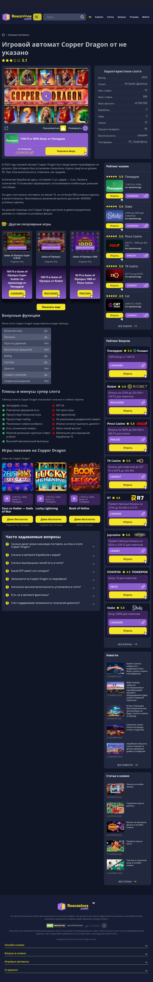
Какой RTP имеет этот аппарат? (30, 570)
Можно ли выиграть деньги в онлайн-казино (136, 824)
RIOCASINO (51, 292)
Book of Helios (79, 507)
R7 (109, 496)
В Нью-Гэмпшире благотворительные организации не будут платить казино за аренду (137, 710)
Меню (38, 16)
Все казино (127, 325)
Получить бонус (66, 150)
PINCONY (85, 292)
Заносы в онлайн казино (134, 784)
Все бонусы (127, 643)
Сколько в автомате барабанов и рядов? (36, 554)
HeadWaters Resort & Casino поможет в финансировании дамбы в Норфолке (136, 746)
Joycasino (113, 533)
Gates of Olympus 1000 (85, 255)
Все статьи (128, 880)
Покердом (132, 175)
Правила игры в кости (134, 841)
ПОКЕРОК (114, 571)
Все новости (127, 764)
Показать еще (51, 306)
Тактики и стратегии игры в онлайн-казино (136, 862)
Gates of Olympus (51, 255)
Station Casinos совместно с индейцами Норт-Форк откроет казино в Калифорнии (137, 667)
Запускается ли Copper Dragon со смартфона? (39, 578)
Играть (114, 195)
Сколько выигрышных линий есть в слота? (37, 562)
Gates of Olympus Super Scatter (17, 255)
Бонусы (122, 16)
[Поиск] (82, 16)
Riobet (111, 385)
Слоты (110, 16)
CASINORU (17, 292)
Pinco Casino (133, 235)
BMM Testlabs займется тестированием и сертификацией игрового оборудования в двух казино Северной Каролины (137, 690)
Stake (128, 205)
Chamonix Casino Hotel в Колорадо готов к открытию (135, 726)
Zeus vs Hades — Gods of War (17, 509)
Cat (127, 295)
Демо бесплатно (17, 246)
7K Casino (131, 265)
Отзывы (134, 16)
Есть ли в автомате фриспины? (30, 594)
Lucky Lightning (47, 507)
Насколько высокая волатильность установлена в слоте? (46, 586)
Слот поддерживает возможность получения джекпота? (45, 602)
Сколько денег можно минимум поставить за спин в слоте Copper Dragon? (47, 545)
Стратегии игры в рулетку (135, 803)
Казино (99, 16)
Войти (145, 16)
